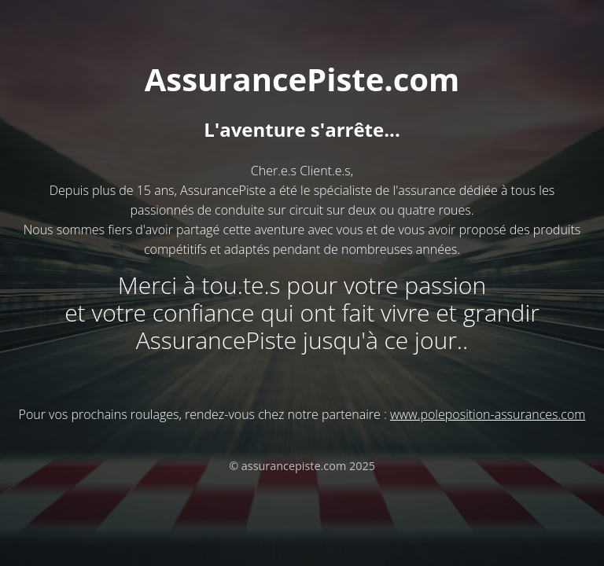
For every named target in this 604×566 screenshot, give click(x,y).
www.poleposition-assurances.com (487, 414)
